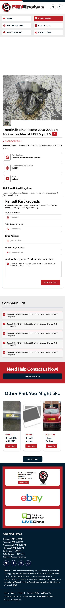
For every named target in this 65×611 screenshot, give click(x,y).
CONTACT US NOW (32, 379)
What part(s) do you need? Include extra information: (29, 259)
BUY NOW (11, 449)
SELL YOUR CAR (12, 32)
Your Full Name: (12, 213)
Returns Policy (29, 599)
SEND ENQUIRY (50, 285)
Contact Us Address (45, 599)
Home (6, 596)
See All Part (32, 462)
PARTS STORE (43, 18)
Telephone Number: (14, 224)
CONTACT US (42, 25)
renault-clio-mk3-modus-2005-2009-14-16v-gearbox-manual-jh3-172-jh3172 (33, 270)
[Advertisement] (32, 54)
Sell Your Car (46, 596)
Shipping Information (12, 599)
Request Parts (33, 596)
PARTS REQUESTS (13, 25)
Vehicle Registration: (14, 247)
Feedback (21, 596)
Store (13, 596)
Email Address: (12, 236)
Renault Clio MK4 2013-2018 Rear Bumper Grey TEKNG (11, 442)
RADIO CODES (43, 32)
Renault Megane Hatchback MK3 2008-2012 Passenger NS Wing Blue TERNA (31, 442)
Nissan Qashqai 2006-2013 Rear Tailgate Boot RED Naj (52, 442)
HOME (7, 18)
